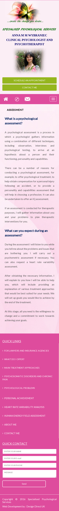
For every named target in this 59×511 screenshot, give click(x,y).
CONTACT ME (12, 433)
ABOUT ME (10, 424)
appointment (29, 80)
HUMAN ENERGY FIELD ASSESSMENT (24, 415)
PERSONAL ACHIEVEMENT (19, 398)
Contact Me (29, 87)
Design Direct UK (35, 506)
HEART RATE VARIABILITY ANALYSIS (24, 407)
